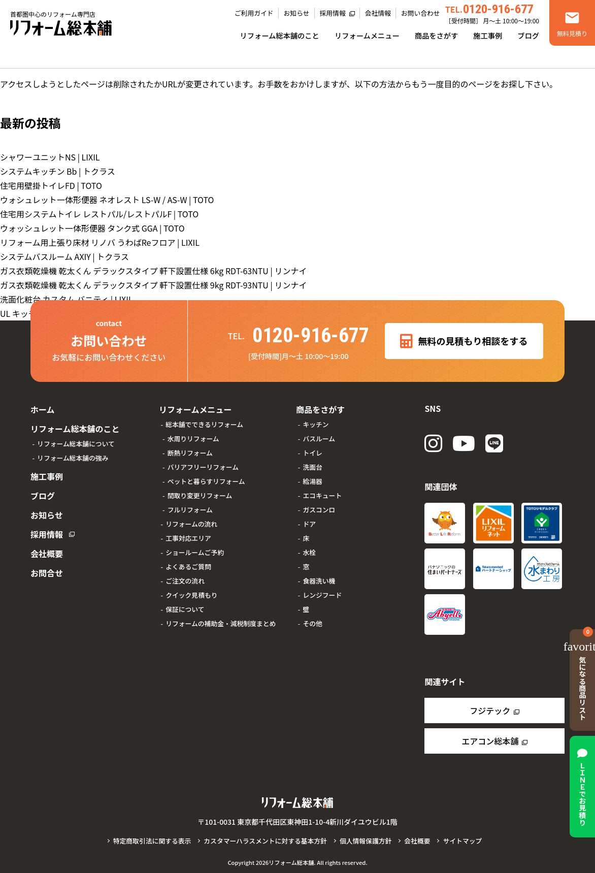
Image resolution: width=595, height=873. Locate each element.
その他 (312, 623)
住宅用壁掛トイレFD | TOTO (51, 185)
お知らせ (297, 13)
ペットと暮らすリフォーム (206, 481)
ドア (309, 524)
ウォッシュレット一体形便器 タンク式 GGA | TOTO (92, 228)
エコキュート (322, 495)
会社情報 (378, 13)
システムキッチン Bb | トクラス (57, 171)
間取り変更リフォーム (200, 495)
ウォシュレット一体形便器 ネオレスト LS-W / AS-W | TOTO (107, 199)
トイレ (312, 453)
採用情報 (333, 13)
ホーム (42, 409)
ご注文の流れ (185, 581)
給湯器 (312, 481)
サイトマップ (462, 841)
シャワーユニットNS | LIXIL (50, 157)
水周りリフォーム (193, 438)
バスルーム (319, 438)
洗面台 (312, 467)
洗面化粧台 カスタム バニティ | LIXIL (66, 299)
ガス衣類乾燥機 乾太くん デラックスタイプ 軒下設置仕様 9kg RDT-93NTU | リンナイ (153, 285)
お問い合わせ (420, 13)
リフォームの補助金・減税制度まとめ (221, 623)
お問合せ (46, 573)
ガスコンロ (319, 509)
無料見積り (572, 33)
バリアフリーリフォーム (203, 467)
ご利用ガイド (254, 13)
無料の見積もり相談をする (463, 341)
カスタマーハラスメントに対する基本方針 (265, 841)
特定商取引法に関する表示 (152, 841)
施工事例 (487, 35)
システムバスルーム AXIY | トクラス (64, 256)
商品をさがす (436, 35)
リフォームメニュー (367, 35)
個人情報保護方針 (365, 841)
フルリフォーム (190, 509)
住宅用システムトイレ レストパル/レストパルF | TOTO (99, 214)
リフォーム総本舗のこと (279, 35)
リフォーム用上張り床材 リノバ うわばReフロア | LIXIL (100, 242)
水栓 (309, 552)
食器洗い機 (319, 581)
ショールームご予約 (195, 552)
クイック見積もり (191, 595)
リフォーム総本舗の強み (72, 458)
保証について (185, 609)
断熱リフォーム (190, 453)
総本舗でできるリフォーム (204, 424)
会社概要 (46, 553)
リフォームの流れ (191, 524)
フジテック (490, 710)
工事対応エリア (188, 538)
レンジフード (322, 595)
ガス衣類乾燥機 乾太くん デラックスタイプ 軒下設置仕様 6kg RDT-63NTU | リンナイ (153, 271)
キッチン (315, 424)
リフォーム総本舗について (76, 443)
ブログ (528, 35)
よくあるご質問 (188, 566)
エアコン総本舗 (489, 741)
